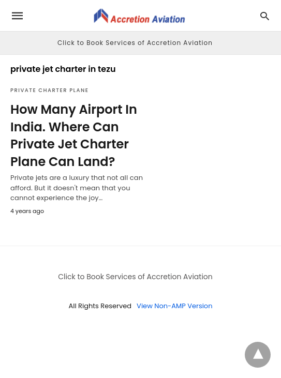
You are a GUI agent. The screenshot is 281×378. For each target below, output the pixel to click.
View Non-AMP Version (174, 306)
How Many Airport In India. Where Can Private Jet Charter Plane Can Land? (73, 135)
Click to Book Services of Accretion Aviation (135, 42)
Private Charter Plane (49, 90)
